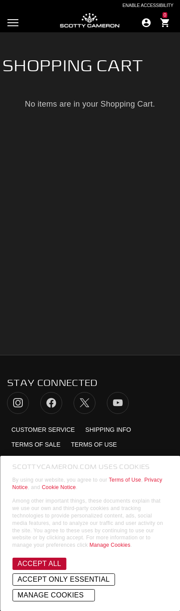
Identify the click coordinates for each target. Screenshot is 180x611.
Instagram (18, 403)
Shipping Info (108, 429)
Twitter (84, 403)
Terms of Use (125, 480)
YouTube (118, 403)
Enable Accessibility (148, 5)
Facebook (51, 403)
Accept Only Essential (63, 579)
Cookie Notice (59, 487)
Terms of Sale (35, 444)
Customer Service (43, 429)
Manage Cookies (109, 545)
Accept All (39, 563)
